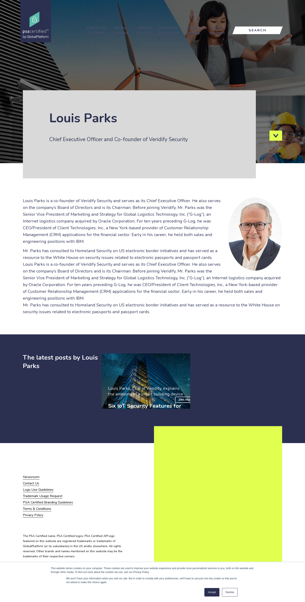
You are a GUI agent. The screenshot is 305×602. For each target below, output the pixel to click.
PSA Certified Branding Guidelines (48, 502)
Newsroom (31, 477)
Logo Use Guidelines (38, 489)
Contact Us (31, 483)
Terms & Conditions (37, 508)
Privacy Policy (33, 515)
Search (257, 30)
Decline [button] (230, 592)
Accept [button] (212, 592)
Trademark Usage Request (42, 496)
